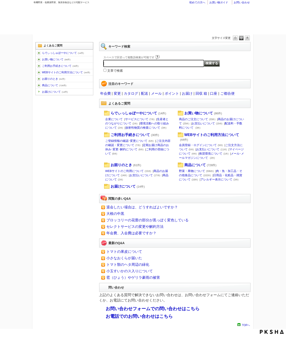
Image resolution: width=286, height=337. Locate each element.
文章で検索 (115, 70)
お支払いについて (207, 123)
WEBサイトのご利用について (128, 171)
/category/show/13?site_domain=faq (39, 66)
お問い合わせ (242, 2)
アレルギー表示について (219, 179)
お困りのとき (53, 78)
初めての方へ (197, 2)
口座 (213, 93)
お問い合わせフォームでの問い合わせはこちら (153, 308)
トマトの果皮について (124, 251)
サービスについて (140, 119)
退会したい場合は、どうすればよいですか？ (142, 207)
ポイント (172, 93)
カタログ (131, 93)
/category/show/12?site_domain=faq (39, 59)
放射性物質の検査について (145, 127)
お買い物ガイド (218, 2)
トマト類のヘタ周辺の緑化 (127, 264)
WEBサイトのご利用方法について (66, 72)
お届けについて (55, 91)
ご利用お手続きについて (60, 65)
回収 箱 (201, 93)
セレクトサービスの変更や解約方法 (135, 226)
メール (156, 93)
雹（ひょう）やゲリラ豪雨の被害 (133, 277)
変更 (117, 93)
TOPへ (246, 325)
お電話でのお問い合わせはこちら (139, 316)
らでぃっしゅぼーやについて (63, 52)
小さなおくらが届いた (124, 258)
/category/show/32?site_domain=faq (39, 85)
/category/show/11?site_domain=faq (39, 53)
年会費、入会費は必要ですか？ (131, 233)
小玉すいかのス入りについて (129, 271)
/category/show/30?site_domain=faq (39, 72)
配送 (144, 93)
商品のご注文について (197, 119)
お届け (187, 93)
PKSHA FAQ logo (272, 332)
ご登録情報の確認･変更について (129, 140)
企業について (114, 119)
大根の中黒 (115, 214)
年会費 (105, 93)
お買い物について (56, 59)
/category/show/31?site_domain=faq (39, 79)
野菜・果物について (196, 171)
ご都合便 (227, 93)
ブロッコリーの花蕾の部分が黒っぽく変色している (147, 220)
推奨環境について (214, 153)
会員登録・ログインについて (201, 145)
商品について (54, 85)
